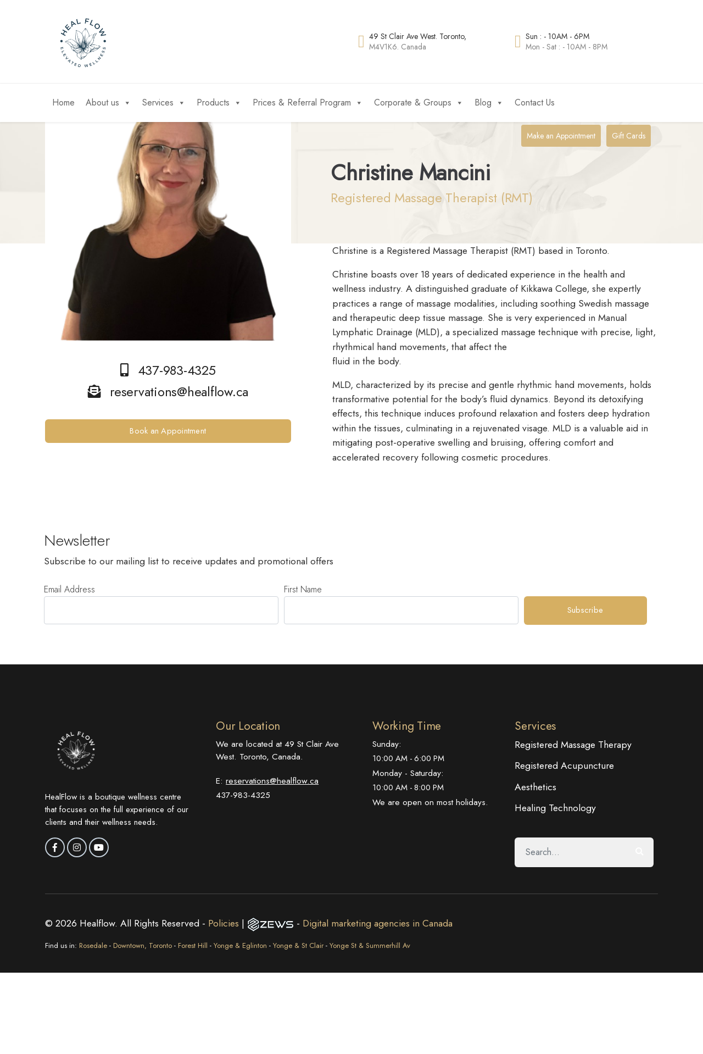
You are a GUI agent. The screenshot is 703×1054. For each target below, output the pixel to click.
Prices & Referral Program (308, 102)
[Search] (570, 852)
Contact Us (535, 102)
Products (219, 102)
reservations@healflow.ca (272, 780)
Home (63, 102)
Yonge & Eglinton (240, 945)
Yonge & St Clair (298, 945)
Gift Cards (628, 135)
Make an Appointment (561, 135)
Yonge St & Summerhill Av (370, 945)
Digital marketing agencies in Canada (378, 923)
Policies (225, 923)
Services (164, 102)
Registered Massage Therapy (573, 744)
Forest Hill (193, 945)
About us (108, 102)
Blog (489, 102)
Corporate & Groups (419, 102)
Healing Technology (555, 808)
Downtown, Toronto (142, 945)
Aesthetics (535, 787)
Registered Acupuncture (564, 765)
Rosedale (93, 945)
